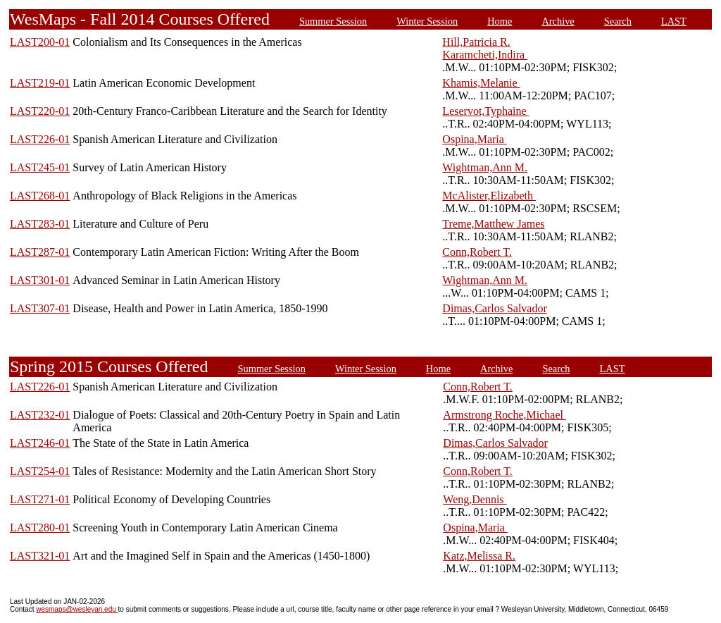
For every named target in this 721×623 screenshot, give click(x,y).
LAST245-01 (40, 167)
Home (499, 21)
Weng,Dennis (474, 499)
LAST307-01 (40, 308)
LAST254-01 (40, 471)
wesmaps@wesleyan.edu (77, 609)
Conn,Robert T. (477, 252)
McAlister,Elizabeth (489, 196)
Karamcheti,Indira (484, 55)
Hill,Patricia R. (476, 42)
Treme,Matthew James (493, 224)
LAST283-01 (40, 224)
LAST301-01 (40, 280)
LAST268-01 (40, 196)
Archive (557, 21)
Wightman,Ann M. (484, 167)
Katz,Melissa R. (479, 556)
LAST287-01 (40, 252)
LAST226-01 (40, 139)
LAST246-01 (40, 443)
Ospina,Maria (474, 139)
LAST (673, 21)
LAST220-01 (40, 111)
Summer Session (333, 21)
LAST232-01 (40, 415)
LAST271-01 (40, 499)
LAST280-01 (40, 527)
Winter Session (427, 21)
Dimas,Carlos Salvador (494, 308)
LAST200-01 (40, 42)
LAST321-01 (40, 556)
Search (618, 21)
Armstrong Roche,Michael (504, 415)
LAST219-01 (40, 83)
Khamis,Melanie (481, 83)
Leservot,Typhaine (485, 111)
